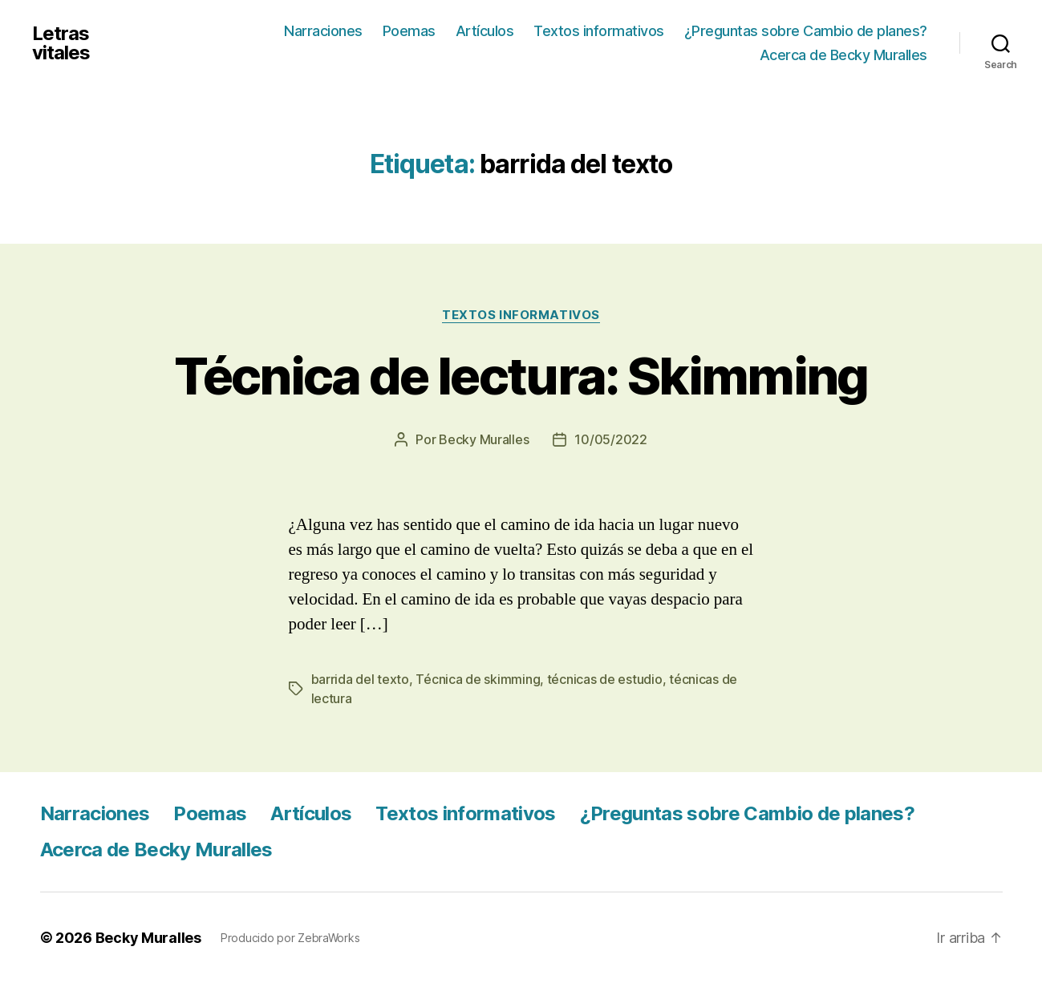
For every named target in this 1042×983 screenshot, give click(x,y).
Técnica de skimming (478, 679)
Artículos (485, 30)
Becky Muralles (148, 937)
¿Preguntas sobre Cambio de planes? (805, 30)
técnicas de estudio (605, 679)
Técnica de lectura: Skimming (521, 376)
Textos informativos (598, 30)
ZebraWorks (328, 938)
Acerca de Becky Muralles (843, 55)
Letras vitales (61, 43)
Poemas (409, 30)
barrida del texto (360, 679)
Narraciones (323, 30)
